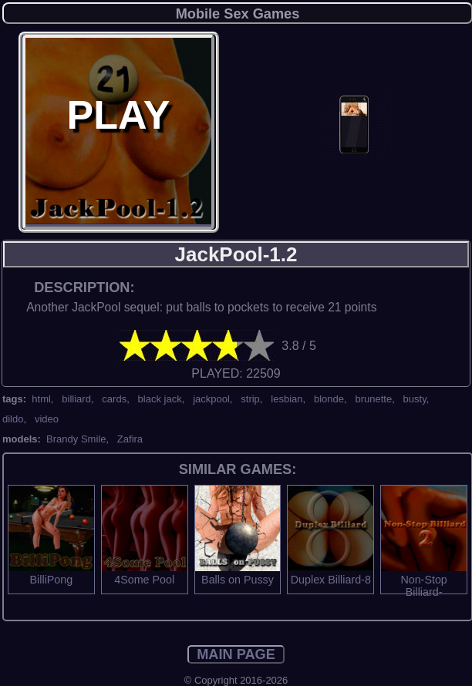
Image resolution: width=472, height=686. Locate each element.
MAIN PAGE (236, 654)
